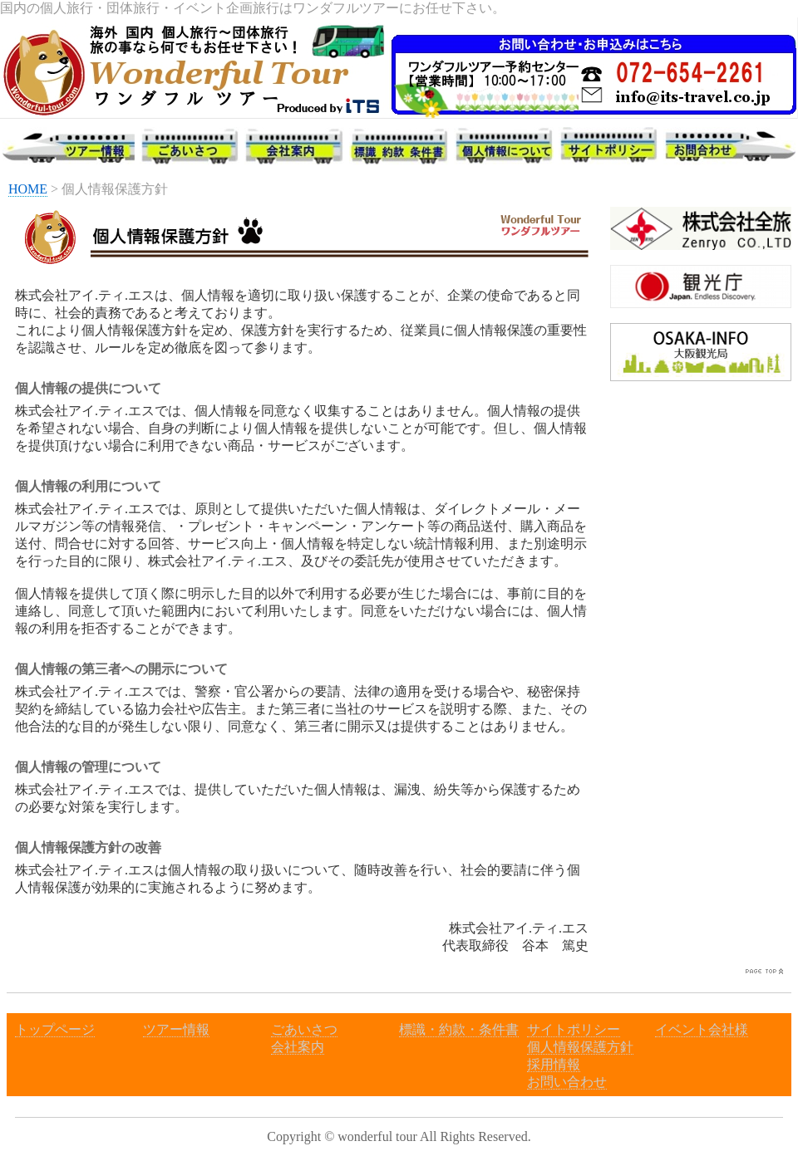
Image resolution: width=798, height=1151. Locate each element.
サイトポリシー (573, 1029)
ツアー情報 (176, 1029)
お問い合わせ (567, 1082)
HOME (27, 189)
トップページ (55, 1029)
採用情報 (553, 1064)
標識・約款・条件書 (459, 1029)
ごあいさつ (304, 1029)
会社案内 (297, 1047)
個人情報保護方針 (580, 1047)
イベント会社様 (701, 1029)
